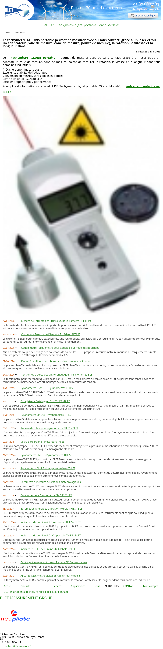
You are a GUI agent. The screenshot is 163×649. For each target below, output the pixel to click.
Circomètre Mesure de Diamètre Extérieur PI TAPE (50, 334)
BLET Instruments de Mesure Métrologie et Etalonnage (36, 592)
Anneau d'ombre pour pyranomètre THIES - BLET (49, 428)
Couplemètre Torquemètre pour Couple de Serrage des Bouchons (60, 347)
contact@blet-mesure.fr (18, 646)
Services (58, 586)
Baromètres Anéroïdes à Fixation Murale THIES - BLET (52, 508)
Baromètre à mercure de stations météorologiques (51, 482)
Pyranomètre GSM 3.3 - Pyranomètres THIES (47, 388)
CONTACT (129, 586)
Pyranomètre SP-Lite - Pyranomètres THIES (46, 415)
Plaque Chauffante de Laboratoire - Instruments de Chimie (55, 361)
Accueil (8, 586)
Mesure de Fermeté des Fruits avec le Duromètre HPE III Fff (56, 321)
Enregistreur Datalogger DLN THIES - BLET (45, 401)
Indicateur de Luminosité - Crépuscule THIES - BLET (51, 535)
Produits (25, 586)
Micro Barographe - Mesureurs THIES (42, 441)
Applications (78, 586)
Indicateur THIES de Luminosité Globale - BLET (48, 549)
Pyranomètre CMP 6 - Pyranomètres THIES (46, 455)
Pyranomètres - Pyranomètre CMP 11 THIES (46, 495)
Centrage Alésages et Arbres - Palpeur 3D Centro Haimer (54, 562)
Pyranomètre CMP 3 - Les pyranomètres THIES (48, 468)
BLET (41, 586)
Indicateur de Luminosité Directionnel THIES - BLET (51, 522)
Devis (97, 586)
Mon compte (150, 586)
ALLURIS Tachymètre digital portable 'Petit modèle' (50, 575)
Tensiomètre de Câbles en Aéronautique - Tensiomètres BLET (57, 374)
